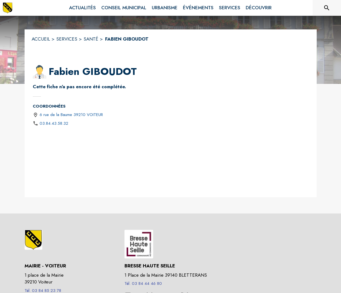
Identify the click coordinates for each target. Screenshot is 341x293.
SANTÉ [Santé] (91, 39)
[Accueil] (8, 7)
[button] (39, 72)
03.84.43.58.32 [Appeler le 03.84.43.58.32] (54, 123)
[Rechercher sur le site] (326, 7)
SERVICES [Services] (66, 39)
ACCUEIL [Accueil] (41, 39)
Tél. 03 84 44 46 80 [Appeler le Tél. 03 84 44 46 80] (143, 283)
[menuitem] (82, 8)
